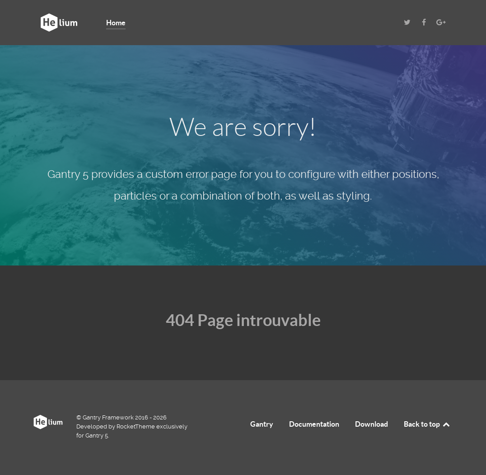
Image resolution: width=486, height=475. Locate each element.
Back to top (427, 424)
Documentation (314, 424)
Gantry (261, 424)
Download (371, 424)
